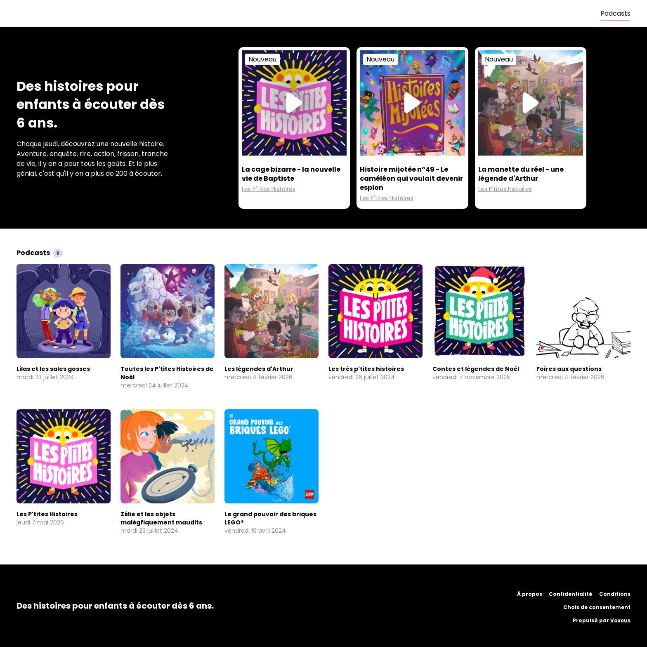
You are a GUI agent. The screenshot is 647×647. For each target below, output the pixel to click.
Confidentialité (571, 593)
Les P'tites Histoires (268, 189)
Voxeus (620, 620)
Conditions (614, 593)
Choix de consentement (596, 607)
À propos (529, 593)
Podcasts (615, 13)
